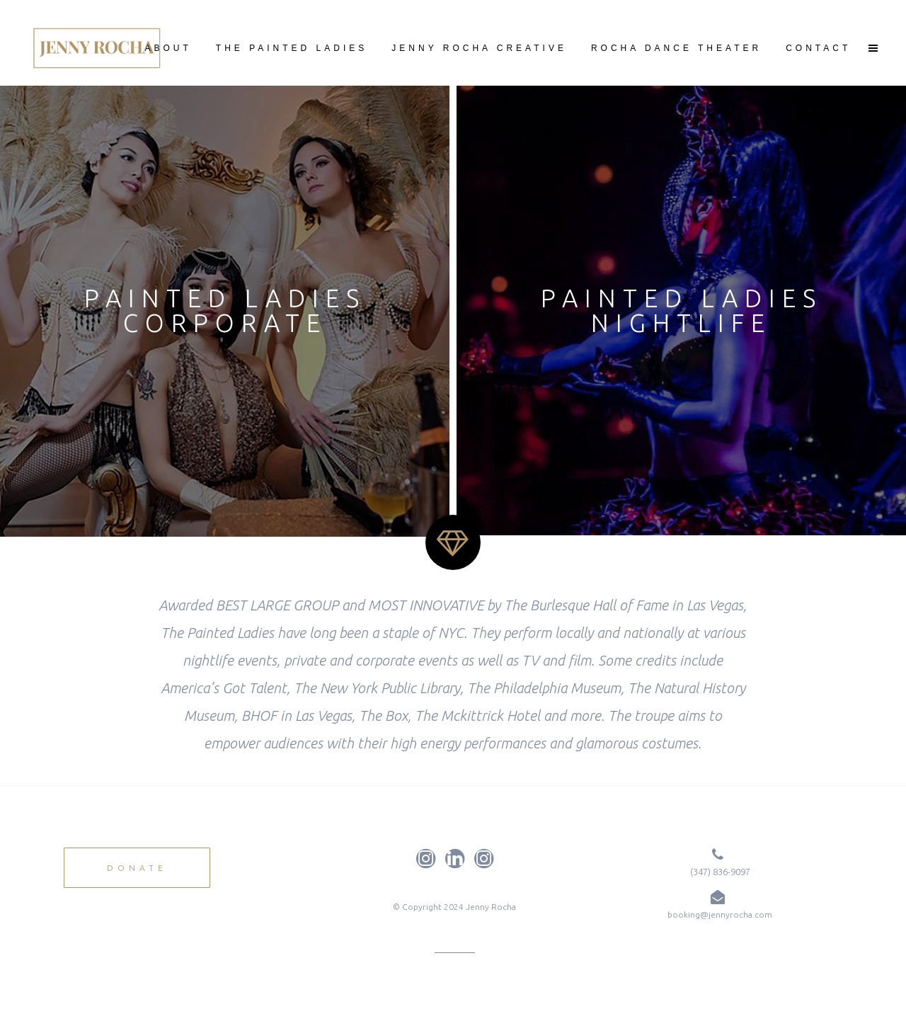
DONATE (137, 867)
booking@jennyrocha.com (719, 914)
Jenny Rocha (491, 906)
